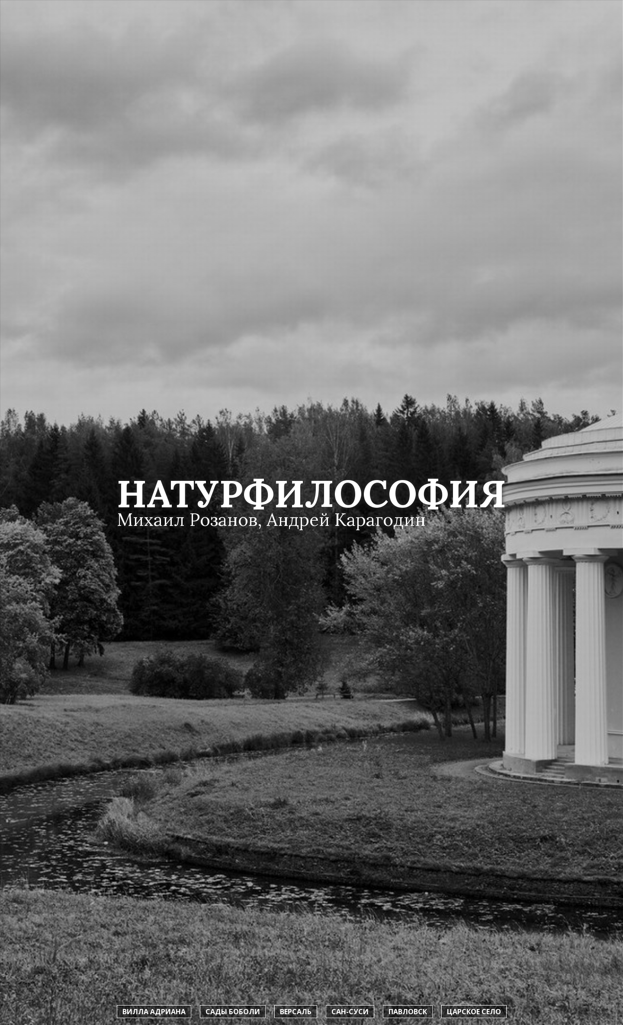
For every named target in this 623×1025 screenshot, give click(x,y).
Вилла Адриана (154, 1011)
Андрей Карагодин (346, 519)
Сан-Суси (350, 1011)
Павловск (408, 1011)
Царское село (474, 1011)
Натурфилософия (311, 494)
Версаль (296, 1011)
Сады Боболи (233, 1011)
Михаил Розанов (187, 519)
